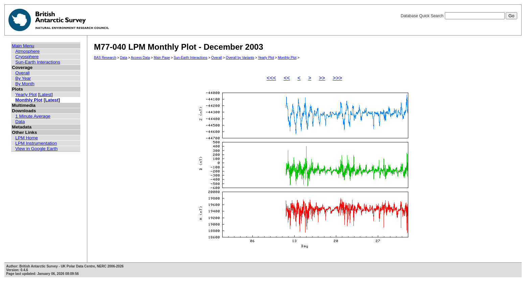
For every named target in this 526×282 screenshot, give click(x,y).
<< (286, 78)
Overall (22, 72)
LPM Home (26, 137)
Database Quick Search (459, 16)
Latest (45, 94)
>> (322, 78)
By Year (23, 78)
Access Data (140, 58)
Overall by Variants (240, 58)
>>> (337, 78)
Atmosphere (27, 51)
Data (20, 121)
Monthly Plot (28, 99)
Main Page (162, 58)
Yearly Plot (26, 94)
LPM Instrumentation (36, 143)
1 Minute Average (32, 116)
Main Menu (23, 45)
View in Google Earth (36, 148)
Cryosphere (27, 56)
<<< (271, 78)
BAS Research (105, 58)
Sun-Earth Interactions (37, 62)
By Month (24, 83)
